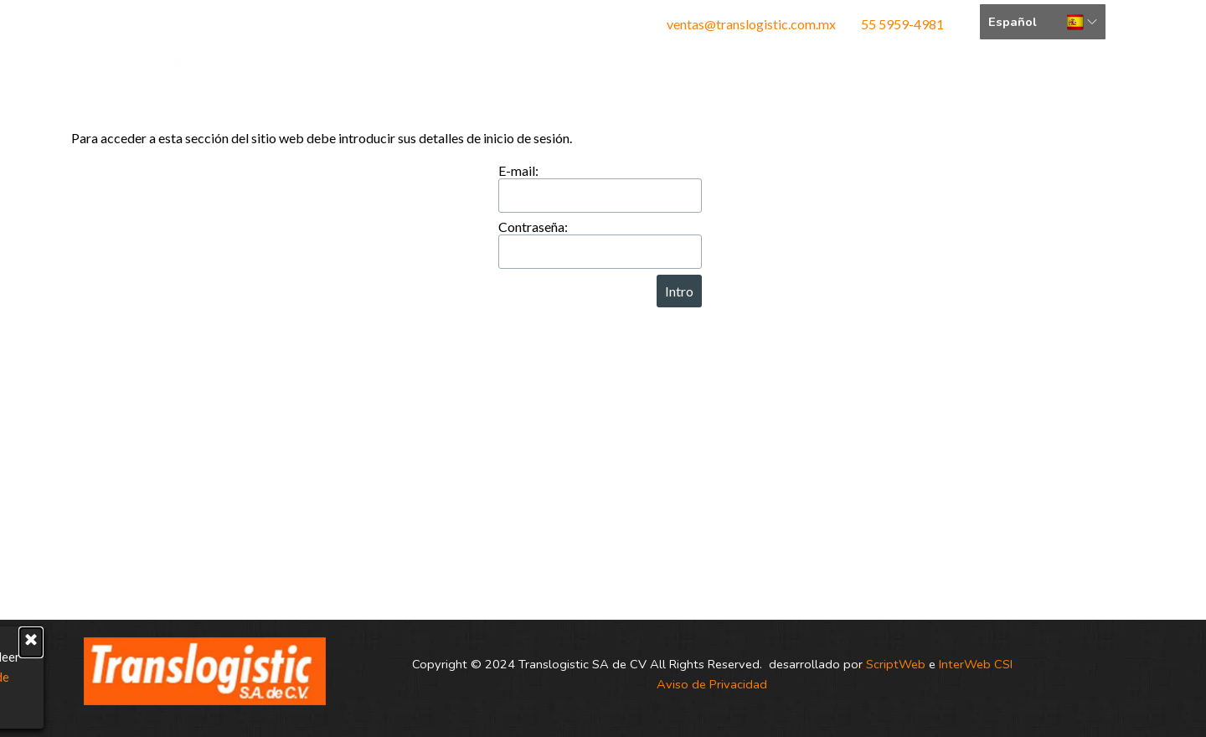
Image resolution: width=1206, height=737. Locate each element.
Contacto (823, 81)
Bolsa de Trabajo (1080, 87)
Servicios (696, 81)
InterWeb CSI (976, 664)
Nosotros (567, 81)
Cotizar (952, 81)
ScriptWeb (895, 664)
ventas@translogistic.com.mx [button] (752, 24)
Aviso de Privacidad (712, 684)
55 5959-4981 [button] (902, 24)
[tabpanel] (743, 24)
